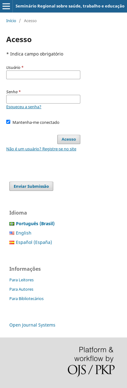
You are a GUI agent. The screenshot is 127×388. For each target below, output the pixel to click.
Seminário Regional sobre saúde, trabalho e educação (70, 6)
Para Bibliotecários (26, 298)
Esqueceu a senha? (23, 106)
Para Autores (21, 289)
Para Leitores (21, 280)
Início (11, 20)
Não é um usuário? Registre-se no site (41, 149)
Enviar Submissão (31, 186)
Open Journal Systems (32, 325)
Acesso (69, 139)
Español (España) (34, 242)
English (23, 233)
